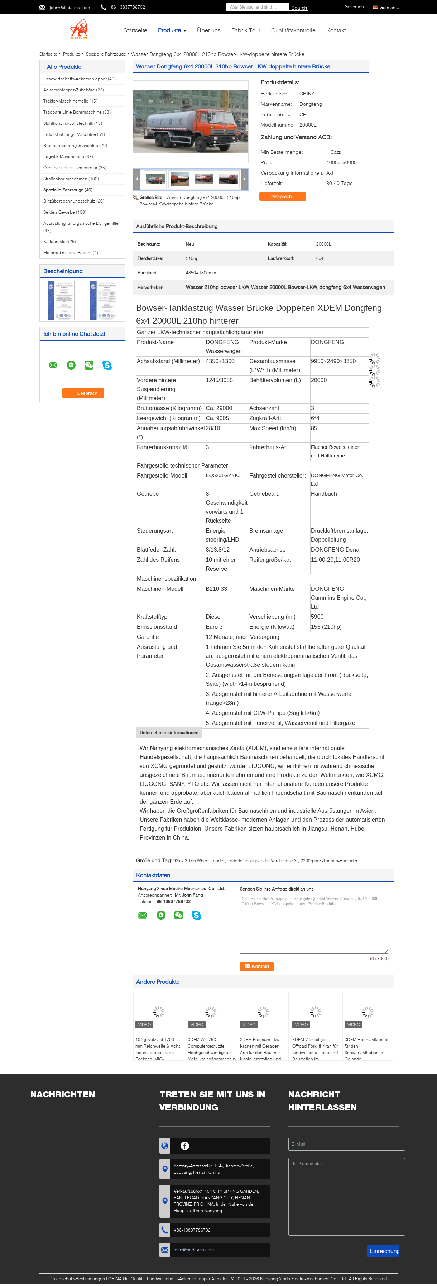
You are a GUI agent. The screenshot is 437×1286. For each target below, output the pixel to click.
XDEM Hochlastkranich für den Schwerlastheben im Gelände (367, 1049)
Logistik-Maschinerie (63, 156)
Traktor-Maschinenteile (65, 101)
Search (299, 8)
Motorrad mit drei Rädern (67, 252)
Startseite (135, 30)
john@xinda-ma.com (70, 7)
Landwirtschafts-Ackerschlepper (75, 78)
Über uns (209, 30)
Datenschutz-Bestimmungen (77, 1278)
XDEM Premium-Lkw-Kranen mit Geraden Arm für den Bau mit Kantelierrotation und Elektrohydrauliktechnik (262, 1052)
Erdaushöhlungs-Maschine (69, 134)
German (389, 7)
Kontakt (336, 30)
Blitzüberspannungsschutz (69, 201)
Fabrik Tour (245, 30)
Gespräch (286, 196)
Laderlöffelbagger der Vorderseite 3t (262, 860)
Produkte (169, 30)
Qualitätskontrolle (293, 30)
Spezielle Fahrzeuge (106, 54)
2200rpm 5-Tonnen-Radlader (329, 860)
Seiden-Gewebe (59, 212)
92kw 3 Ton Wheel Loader (199, 860)
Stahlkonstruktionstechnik (68, 123)
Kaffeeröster (55, 241)
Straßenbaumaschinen (65, 178)
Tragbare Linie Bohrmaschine (72, 112)
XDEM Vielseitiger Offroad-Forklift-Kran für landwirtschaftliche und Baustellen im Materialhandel (315, 1052)
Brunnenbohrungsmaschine (70, 145)
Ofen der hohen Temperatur (70, 167)
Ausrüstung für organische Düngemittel (81, 223)
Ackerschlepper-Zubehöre (69, 89)
